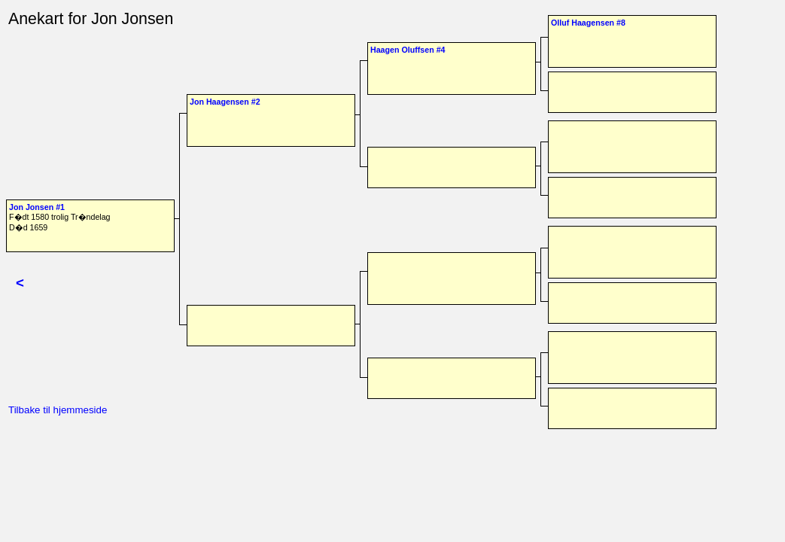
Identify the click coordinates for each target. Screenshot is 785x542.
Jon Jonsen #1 (37, 207)
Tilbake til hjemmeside (57, 410)
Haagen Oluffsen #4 (408, 49)
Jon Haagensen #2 (225, 101)
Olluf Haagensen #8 (588, 22)
